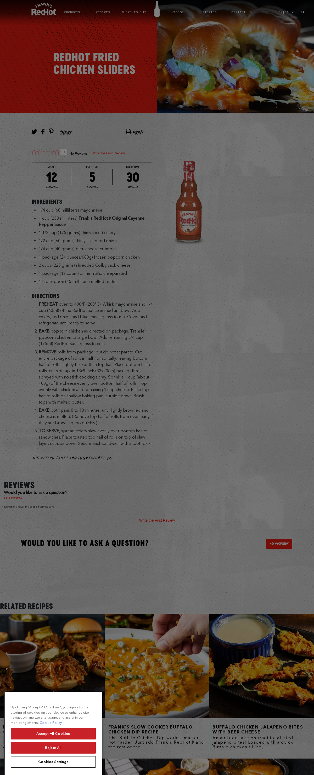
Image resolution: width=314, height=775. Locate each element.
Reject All (53, 764)
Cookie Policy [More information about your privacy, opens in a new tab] (51, 739)
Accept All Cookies (53, 749)
